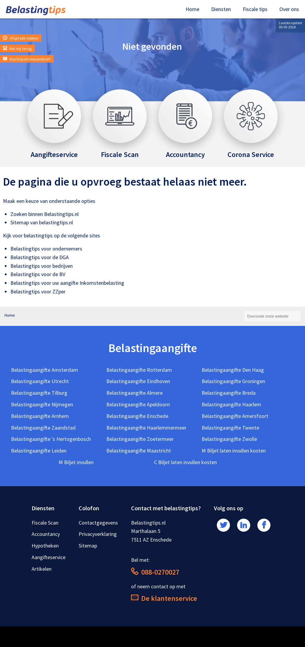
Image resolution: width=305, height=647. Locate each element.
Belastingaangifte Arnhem (40, 416)
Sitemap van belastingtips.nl (41, 222)
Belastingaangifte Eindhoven (138, 381)
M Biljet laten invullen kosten (234, 450)
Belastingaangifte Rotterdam (139, 369)
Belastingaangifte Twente (230, 427)
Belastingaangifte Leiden (38, 450)
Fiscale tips (255, 9)
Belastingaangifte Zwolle (229, 439)
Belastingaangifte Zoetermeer (140, 439)
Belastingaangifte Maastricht (138, 450)
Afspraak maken (20, 38)
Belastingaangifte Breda (229, 392)
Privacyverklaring (98, 534)
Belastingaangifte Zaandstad (43, 427)
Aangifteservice (49, 557)
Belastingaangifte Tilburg (39, 392)
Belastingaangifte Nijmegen (42, 404)
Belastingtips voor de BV (37, 274)
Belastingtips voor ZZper (38, 291)
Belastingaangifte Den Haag (233, 369)
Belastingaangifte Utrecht (40, 381)
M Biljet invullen (76, 462)
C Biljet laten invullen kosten (185, 462)
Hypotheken (45, 545)
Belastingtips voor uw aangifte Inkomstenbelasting (67, 282)
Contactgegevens (98, 522)
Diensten (221, 9)
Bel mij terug (17, 48)
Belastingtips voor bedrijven (41, 265)
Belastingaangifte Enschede (137, 416)
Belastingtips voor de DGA (39, 257)
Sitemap (88, 545)
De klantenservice (164, 598)
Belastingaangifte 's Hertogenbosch (51, 439)
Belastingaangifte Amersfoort (235, 416)
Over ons (289, 9)
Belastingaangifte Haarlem (231, 404)
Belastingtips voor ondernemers (46, 248)
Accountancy (46, 534)
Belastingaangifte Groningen (233, 381)
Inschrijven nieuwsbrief (27, 59)
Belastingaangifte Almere (134, 392)
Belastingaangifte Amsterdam (44, 369)
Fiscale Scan (45, 522)
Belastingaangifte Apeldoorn (138, 404)
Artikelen (42, 568)
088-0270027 (155, 572)
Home (192, 9)
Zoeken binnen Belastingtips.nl (44, 214)
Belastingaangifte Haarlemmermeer (146, 427)
